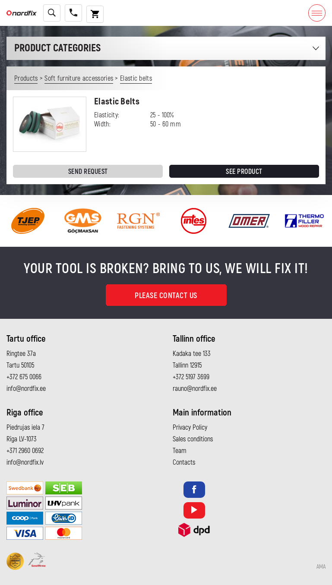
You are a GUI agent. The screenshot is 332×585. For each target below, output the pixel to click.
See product (244, 171)
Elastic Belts (116, 101)
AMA (321, 567)
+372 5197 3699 (191, 377)
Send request (88, 171)
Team (180, 451)
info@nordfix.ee (26, 388)
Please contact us (166, 296)
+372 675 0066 (23, 377)
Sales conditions (193, 439)
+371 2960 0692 (25, 451)
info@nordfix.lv (25, 462)
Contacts (184, 462)
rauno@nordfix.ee (195, 388)
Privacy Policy (190, 427)
